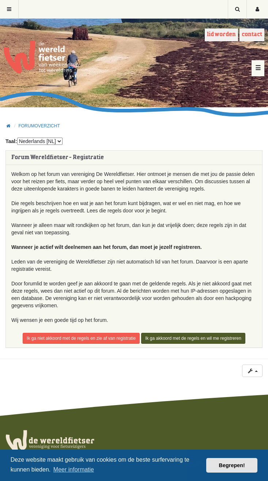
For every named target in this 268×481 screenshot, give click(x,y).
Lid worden (221, 34)
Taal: (11, 141)
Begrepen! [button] (232, 465)
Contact (252, 34)
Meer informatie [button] (73, 469)
